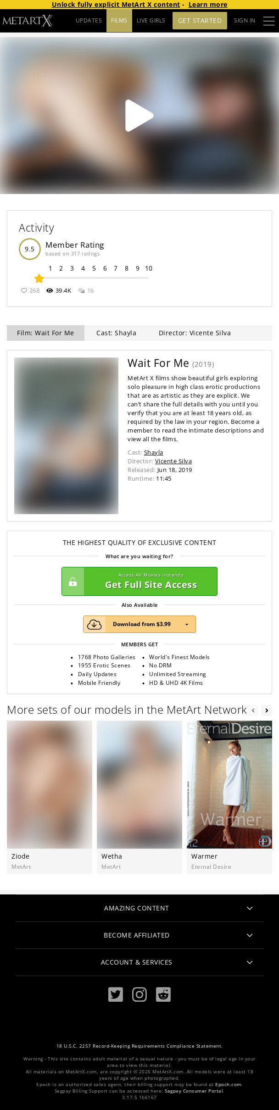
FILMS (119, 20)
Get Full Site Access (137, 581)
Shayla (153, 452)
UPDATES (89, 20)
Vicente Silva (173, 461)
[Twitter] (115, 994)
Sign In (245, 20)
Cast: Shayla (116, 332)
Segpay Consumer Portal (194, 1091)
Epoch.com (228, 1085)
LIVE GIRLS (151, 20)
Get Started (200, 20)
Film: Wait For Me (45, 332)
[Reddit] (163, 994)
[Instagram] (139, 994)
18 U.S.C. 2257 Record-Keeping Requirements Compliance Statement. (139, 1046)
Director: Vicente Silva (195, 332)
